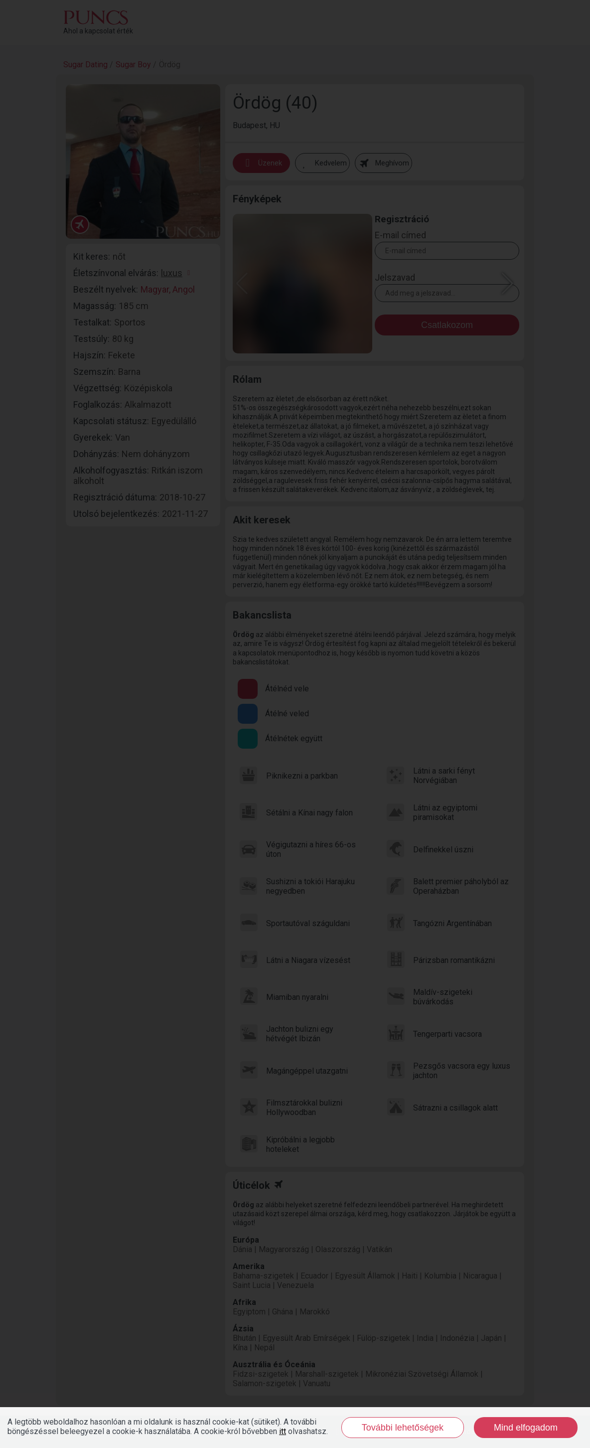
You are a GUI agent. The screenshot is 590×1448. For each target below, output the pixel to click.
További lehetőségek (402, 1428)
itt (282, 1431)
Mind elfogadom (526, 1428)
